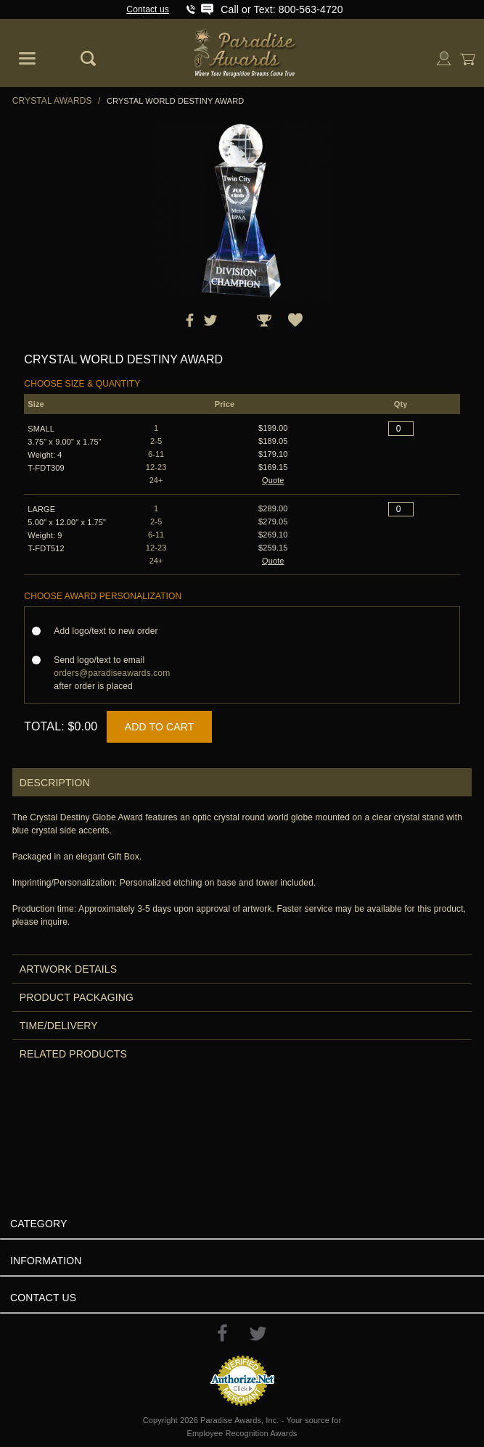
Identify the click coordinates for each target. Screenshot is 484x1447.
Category (38, 1223)
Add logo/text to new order (110, 631)
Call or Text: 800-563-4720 (282, 9)
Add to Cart (159, 727)
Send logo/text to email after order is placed (112, 673)
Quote (273, 480)
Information (46, 1260)
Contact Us (43, 1297)
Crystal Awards (52, 101)
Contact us (147, 9)
